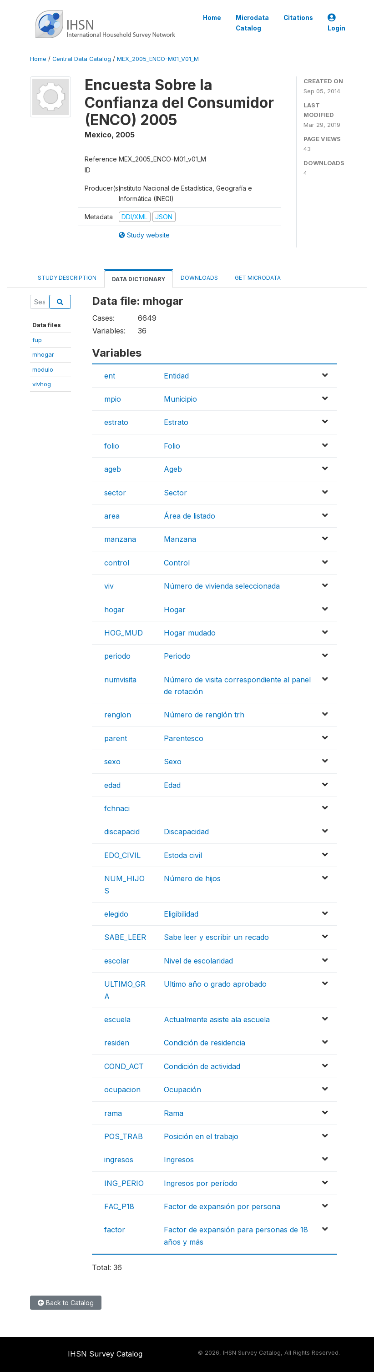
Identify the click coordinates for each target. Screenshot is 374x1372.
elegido (116, 913)
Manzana (180, 539)
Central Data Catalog (81, 58)
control (116, 562)
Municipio (180, 399)
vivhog (41, 384)
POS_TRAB (123, 1136)
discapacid (122, 831)
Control (177, 562)
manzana (120, 539)
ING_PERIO (124, 1183)
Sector (175, 492)
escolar (117, 960)
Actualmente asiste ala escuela (217, 1019)
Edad (172, 785)
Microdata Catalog (252, 22)
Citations (298, 17)
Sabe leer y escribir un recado (216, 937)
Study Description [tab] (67, 277)
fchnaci (117, 808)
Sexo (173, 761)
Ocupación (182, 1089)
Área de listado (189, 515)
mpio (112, 399)
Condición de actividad (202, 1066)
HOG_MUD (123, 632)
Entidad (176, 375)
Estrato (176, 422)
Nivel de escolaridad (198, 960)
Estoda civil (183, 855)
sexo (112, 761)
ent (109, 375)
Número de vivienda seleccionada (222, 585)
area (112, 515)
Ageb (173, 469)
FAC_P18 (119, 1206)
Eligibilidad (181, 913)
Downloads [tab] (199, 277)
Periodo (177, 656)
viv (109, 585)
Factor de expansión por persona (222, 1206)
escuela (117, 1019)
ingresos (118, 1159)
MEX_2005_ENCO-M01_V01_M (158, 58)
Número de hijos (192, 878)
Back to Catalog (66, 1302)
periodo (117, 656)
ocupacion (122, 1089)
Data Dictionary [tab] (138, 279)
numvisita (120, 679)
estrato (116, 422)
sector (115, 492)
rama (113, 1113)
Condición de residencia (204, 1042)
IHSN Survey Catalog (105, 1353)
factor (114, 1229)
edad (112, 785)
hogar (114, 609)
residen (116, 1042)
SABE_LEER (125, 937)
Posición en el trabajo (201, 1136)
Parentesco (183, 738)
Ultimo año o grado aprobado (215, 984)
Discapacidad (186, 831)
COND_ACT (124, 1066)
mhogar (43, 354)
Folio (172, 445)
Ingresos (179, 1159)
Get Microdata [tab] (257, 277)
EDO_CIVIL (122, 855)
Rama (173, 1113)
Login (336, 23)
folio (111, 445)
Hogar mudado (190, 632)
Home (212, 17)
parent (115, 738)
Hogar (175, 609)
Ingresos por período (201, 1183)
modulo (42, 369)
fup (37, 339)
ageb (112, 469)
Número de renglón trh (204, 714)
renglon (117, 714)
